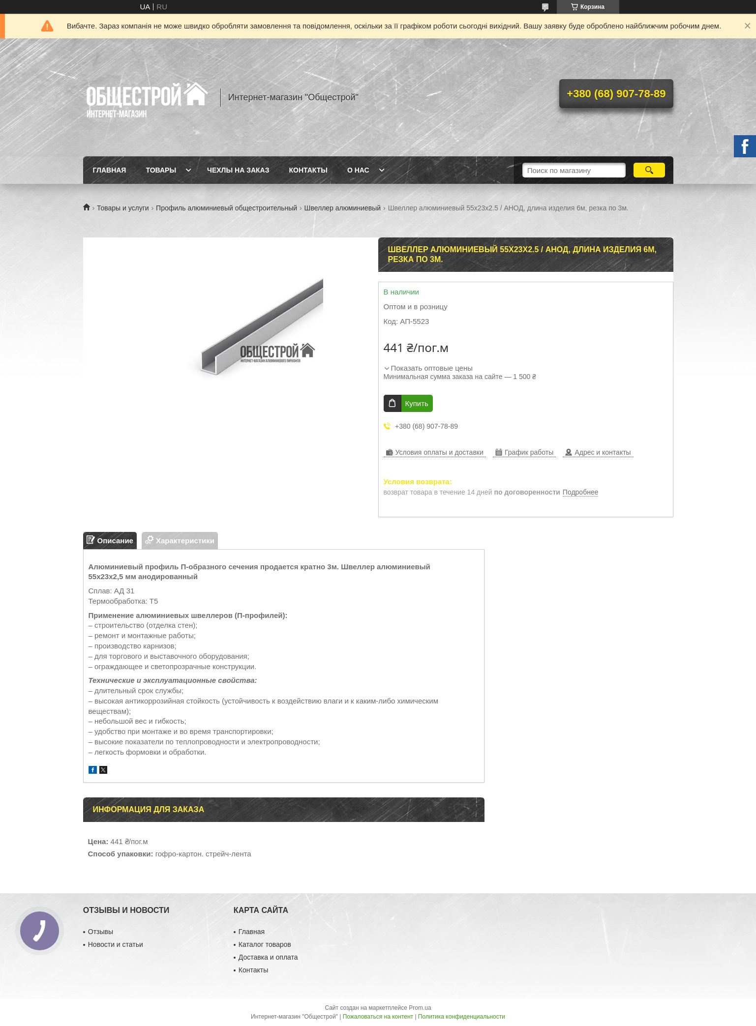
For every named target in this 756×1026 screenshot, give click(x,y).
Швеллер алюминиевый (342, 208)
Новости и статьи (115, 944)
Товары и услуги (123, 208)
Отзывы (100, 932)
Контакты (308, 170)
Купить (416, 403)
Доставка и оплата (268, 957)
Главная (109, 170)
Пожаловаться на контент (378, 1016)
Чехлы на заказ (238, 170)
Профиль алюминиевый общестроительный (226, 208)
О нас (358, 170)
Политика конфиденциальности (461, 1016)
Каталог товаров (265, 944)
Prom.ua (420, 1007)
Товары (161, 170)
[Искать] (649, 170)
